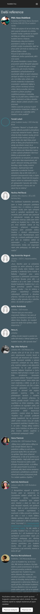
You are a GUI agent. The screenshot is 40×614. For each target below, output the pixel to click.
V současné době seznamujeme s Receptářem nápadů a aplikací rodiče (25, 525)
